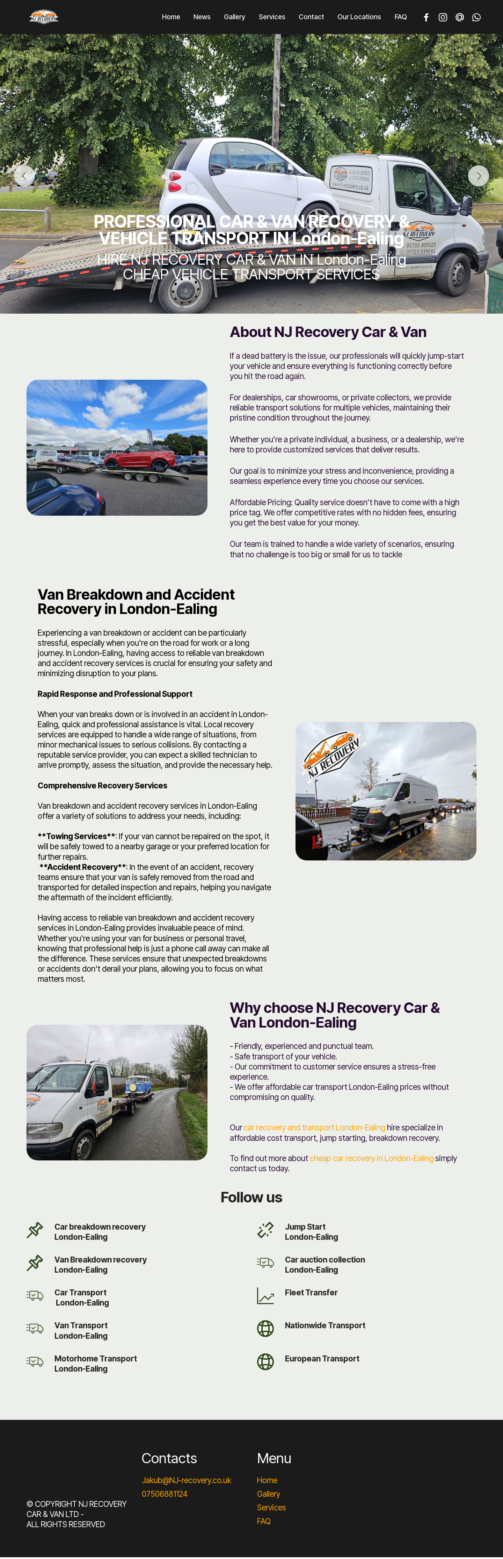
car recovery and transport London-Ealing (314, 1129)
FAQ (401, 17)
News (202, 17)
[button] (24, 177)
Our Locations (359, 17)
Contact (311, 17)
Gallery (234, 17)
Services (272, 17)
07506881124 (165, 1495)
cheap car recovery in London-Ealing (372, 1160)
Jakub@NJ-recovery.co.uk (186, 1482)
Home (171, 17)
